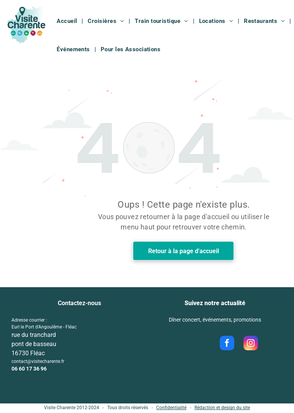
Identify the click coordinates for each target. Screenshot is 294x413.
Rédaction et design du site (222, 407)
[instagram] (250, 344)
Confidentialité (171, 407)
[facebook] (227, 344)
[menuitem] (67, 21)
